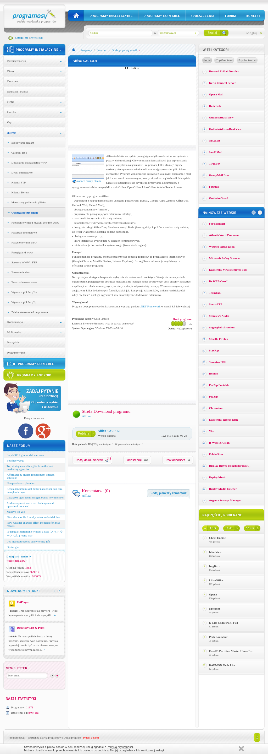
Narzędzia (13, 342)
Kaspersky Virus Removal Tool (228, 269)
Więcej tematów (17, 560)
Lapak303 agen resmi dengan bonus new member (35, 497)
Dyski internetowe (22, 172)
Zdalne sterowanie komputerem (30, 312)
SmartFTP (215, 304)
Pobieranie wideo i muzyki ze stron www (35, 222)
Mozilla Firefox (218, 338)
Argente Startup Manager (225, 500)
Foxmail (214, 186)
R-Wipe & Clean (219, 442)
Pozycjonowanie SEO (24, 242)
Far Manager (217, 223)
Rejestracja (36, 37)
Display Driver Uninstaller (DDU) (229, 465)
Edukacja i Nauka (17, 91)
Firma (10, 101)
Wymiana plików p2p (24, 302)
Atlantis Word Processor (224, 235)
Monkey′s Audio (219, 315)
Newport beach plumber (21, 483)
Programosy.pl (17, 737)
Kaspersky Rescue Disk (223, 419)
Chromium (216, 408)
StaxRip (214, 350)
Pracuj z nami (91, 737)
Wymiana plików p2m (24, 292)
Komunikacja (15, 321)
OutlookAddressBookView (225, 129)
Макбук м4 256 (16, 511)
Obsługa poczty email (25, 212)
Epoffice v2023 (16, 460)
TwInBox (214, 163)
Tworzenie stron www (24, 282)
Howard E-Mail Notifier (224, 71)
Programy (86, 50)
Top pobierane (247, 60)
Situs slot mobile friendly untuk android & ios (33, 517)
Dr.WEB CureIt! (219, 281)
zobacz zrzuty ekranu (87, 180)
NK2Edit (214, 140)
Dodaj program (72, 737)
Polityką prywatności (120, 746)
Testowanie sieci (21, 272)
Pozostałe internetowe (24, 232)
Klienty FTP (19, 182)
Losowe (207, 60)
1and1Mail (215, 152)
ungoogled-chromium (222, 327)
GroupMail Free (219, 175)
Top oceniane (224, 60)
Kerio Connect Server (222, 82)
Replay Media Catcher (223, 488)
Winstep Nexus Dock (222, 246)
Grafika (11, 111)
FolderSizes (216, 454)
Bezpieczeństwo (16, 60)
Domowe (12, 81)
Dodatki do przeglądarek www (29, 162)
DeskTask (215, 105)
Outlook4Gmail (218, 198)
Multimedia (14, 332)
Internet (11, 132)
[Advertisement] (132, 106)
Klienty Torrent (20, 192)
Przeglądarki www (22, 252)
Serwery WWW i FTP (24, 262)
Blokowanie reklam (23, 142)
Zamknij (241, 748)
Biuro (10, 71)
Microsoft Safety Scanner (224, 258)
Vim (211, 431)
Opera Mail (216, 94)
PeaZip (213, 396)
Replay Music (217, 477)
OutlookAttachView (221, 117)
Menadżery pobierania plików (29, 202)
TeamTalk (215, 292)
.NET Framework (150, 306)
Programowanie (16, 352)
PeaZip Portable (219, 385)
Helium (213, 373)
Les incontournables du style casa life (28, 541)
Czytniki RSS (19, 152)
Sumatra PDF (217, 362)
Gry (9, 122)
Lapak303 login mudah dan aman (26, 455)
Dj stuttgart (13, 547)
